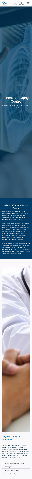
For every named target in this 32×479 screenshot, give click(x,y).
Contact (15, 4)
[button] (28, 3)
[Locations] (21, 3)
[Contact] (15, 3)
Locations (21, 4)
